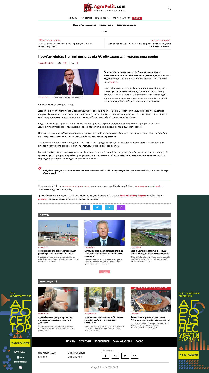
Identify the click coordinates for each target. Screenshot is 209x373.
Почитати (86, 18)
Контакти (42, 356)
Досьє (137, 18)
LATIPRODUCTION (76, 352)
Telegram (141, 195)
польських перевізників (148, 186)
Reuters (114, 81)
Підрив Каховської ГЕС (84, 25)
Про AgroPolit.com (47, 352)
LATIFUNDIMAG (75, 356)
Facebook (124, 195)
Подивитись (102, 18)
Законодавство (121, 18)
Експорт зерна (106, 25)
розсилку (43, 198)
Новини (73, 18)
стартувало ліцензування (76, 186)
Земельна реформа (126, 25)
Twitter (133, 195)
